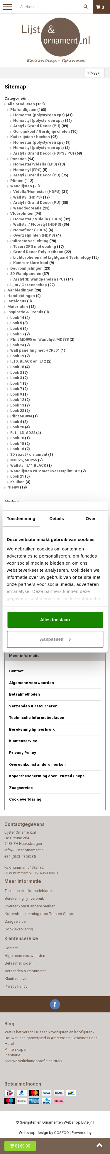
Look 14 (20, 317)
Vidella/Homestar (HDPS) (41, 191)
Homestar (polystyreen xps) (43, 115)
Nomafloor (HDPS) (33, 230)
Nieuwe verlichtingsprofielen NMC (33, 1061)
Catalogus (19, 301)
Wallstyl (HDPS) (31, 197)
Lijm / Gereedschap (32, 285)
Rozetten (22, 159)
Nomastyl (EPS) (30, 170)
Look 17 (20, 334)
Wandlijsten (25, 186)
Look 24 (20, 345)
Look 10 (20, 438)
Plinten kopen (16, 1049)
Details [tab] (56, 518)
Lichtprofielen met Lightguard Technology (56, 257)
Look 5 (19, 323)
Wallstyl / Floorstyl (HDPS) (41, 224)
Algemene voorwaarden (31, 683)
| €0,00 (20, 1146)
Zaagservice (21, 788)
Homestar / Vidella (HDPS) (41, 219)
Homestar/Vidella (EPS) (39, 164)
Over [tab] (91, 518)
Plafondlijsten (28, 109)
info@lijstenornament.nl (24, 850)
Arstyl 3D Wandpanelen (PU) (43, 279)
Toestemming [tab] (21, 518)
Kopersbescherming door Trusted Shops (46, 776)
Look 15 (20, 443)
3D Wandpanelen (29, 273)
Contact (16, 671)
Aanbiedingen (24, 290)
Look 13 (20, 405)
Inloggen (94, 73)
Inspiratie (12, 1055)
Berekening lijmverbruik (32, 729)
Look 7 (19, 388)
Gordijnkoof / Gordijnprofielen (45, 131)
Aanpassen (55, 639)
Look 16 (20, 449)
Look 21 (20, 476)
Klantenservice (23, 741)
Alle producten (26, 104)
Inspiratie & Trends (28, 312)
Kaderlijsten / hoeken (34, 137)
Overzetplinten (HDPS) (37, 235)
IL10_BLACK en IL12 (31, 361)
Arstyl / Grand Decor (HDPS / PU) (47, 153)
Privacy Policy (22, 752)
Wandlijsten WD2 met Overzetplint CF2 (48, 471)
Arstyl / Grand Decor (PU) (40, 126)
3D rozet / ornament (31, 454)
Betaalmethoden (24, 694)
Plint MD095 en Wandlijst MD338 (42, 339)
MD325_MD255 (26, 460)
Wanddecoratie (31, 208)
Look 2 (19, 372)
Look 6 (19, 328)
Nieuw (17, 487)
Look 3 (19, 378)
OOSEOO (61, 1132)
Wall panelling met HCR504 (37, 350)
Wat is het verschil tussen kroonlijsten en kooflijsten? (49, 1032)
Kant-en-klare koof (33, 262)
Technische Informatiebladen (36, 717)
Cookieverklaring (25, 799)
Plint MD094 (24, 416)
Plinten (21, 180)
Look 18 (20, 367)
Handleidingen (24, 296)
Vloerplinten (25, 213)
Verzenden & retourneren (33, 706)
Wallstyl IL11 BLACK (31, 465)
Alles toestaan (55, 619)
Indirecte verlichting (33, 241)
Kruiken (20, 482)
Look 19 (20, 356)
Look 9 (19, 394)
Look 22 (20, 410)
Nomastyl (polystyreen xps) (42, 120)
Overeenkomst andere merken (37, 764)
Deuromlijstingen (30, 268)
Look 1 (19, 383)
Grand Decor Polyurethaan (42, 252)
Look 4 (19, 421)
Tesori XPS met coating (38, 246)
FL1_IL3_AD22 (25, 432)
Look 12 (20, 399)
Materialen (21, 306)
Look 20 (20, 427)
